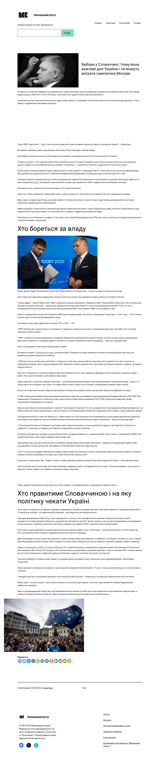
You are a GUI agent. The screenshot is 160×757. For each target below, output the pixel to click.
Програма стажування (112, 732)
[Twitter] (24, 661)
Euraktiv (36, 182)
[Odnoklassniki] (51, 661)
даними (30, 323)
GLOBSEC (40, 547)
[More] (69, 661)
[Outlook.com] (56, 661)
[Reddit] (60, 661)
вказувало (31, 452)
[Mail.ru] (47, 661)
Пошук (67, 33)
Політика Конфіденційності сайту (117, 726)
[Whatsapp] (38, 661)
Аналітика (48, 688)
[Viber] (42, 661)
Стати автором (109, 738)
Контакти (107, 720)
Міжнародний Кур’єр (45, 15)
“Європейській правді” (44, 353)
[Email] (65, 661)
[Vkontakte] (29, 661)
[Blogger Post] (33, 661)
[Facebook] (20, 661)
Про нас (106, 714)
